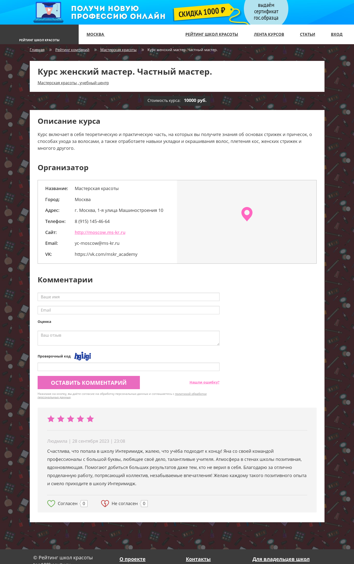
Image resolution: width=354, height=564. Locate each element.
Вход (336, 34)
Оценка (44, 321)
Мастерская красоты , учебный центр (73, 82)
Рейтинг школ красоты (211, 34)
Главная (37, 49)
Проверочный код (54, 356)
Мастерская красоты (118, 49)
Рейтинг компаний (72, 49)
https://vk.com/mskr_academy (106, 254)
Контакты (198, 559)
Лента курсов (269, 34)
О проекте (132, 559)
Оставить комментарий (89, 382)
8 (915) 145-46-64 (92, 221)
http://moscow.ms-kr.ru (100, 232)
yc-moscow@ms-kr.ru (97, 243)
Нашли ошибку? (205, 382)
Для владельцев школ (281, 559)
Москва (98, 34)
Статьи (307, 34)
